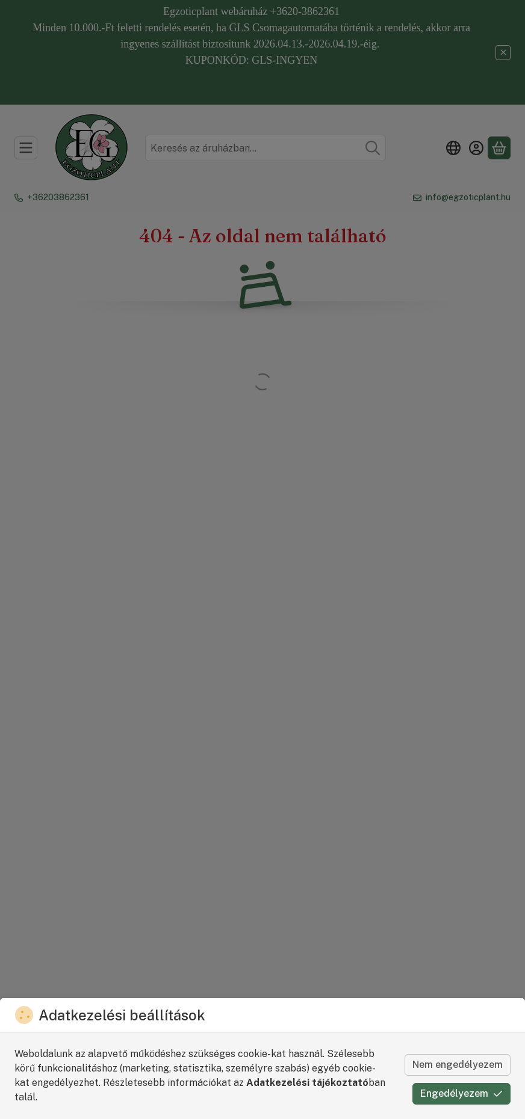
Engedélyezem (461, 1093)
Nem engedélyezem (457, 1064)
